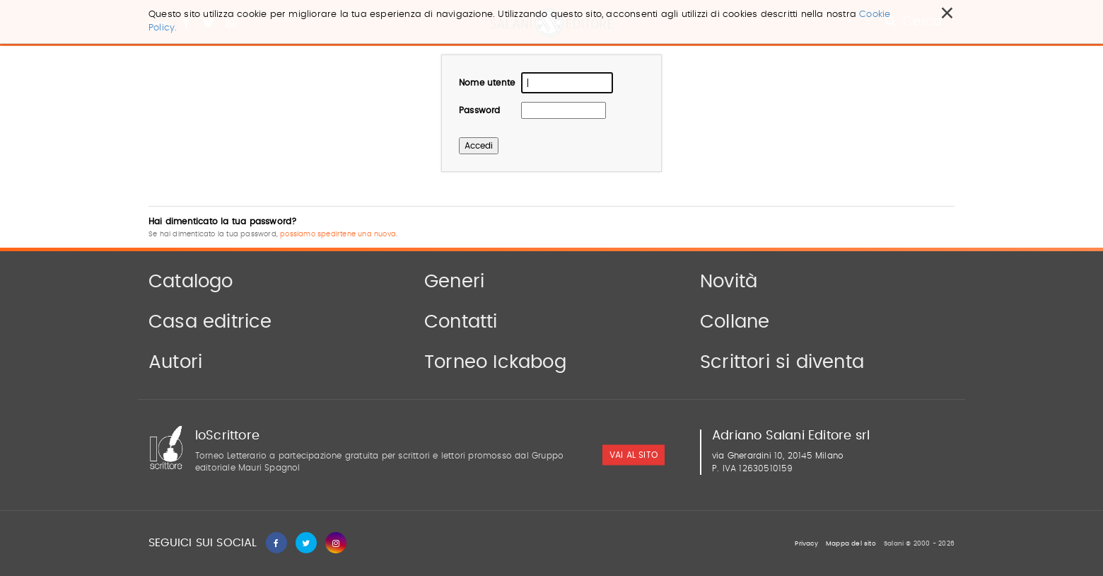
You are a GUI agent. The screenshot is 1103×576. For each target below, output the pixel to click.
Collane (734, 322)
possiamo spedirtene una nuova (338, 234)
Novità (728, 281)
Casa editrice (210, 322)
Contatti (461, 322)
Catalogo (190, 281)
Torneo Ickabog (495, 362)
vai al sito (633, 455)
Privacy (806, 544)
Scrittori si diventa (782, 362)
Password (480, 110)
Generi (454, 281)
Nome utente (487, 83)
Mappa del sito (851, 544)
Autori (175, 362)
